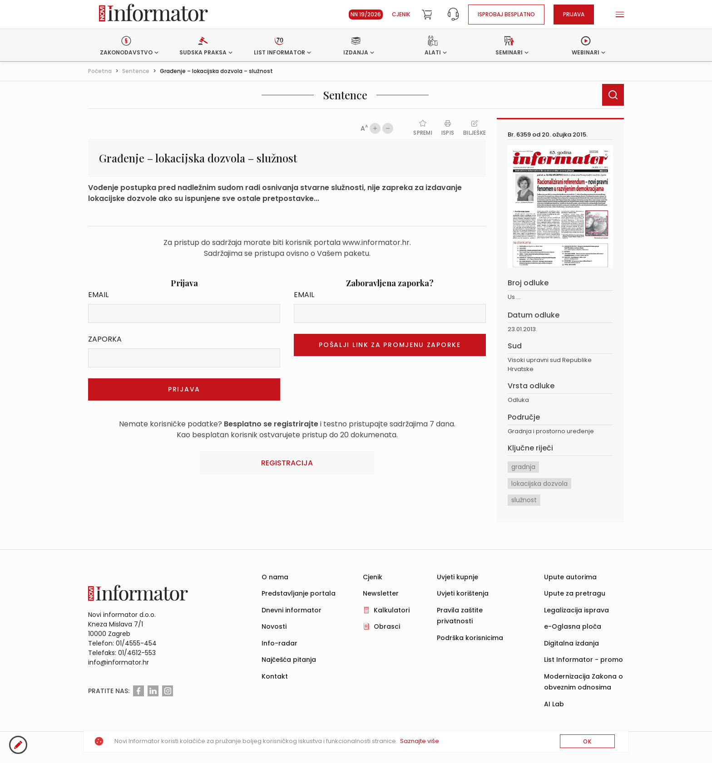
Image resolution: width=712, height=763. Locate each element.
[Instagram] (167, 690)
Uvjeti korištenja (463, 593)
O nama (275, 577)
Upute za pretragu (574, 593)
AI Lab (554, 704)
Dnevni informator (291, 610)
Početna (100, 71)
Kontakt (275, 676)
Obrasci (387, 626)
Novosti (274, 626)
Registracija (287, 463)
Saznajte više (419, 741)
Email (98, 294)
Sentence (135, 71)
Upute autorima (570, 577)
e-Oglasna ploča (572, 626)
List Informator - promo (583, 659)
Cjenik (401, 14)
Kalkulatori (392, 610)
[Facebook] (138, 690)
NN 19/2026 (366, 14)
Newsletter (381, 593)
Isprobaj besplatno (506, 14)
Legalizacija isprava (576, 610)
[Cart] (427, 14)
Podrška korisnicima (470, 637)
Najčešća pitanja (289, 659)
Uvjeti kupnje (457, 577)
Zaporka (105, 339)
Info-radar (279, 643)
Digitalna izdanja (571, 643)
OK (587, 741)
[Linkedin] (153, 690)
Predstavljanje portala (299, 593)
